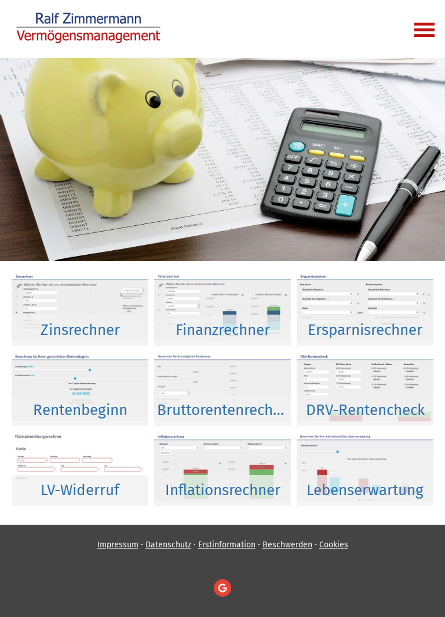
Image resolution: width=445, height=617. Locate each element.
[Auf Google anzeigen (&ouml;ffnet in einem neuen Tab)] (222, 588)
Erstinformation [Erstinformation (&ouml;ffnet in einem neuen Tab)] (227, 545)
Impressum (117, 545)
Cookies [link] (333, 545)
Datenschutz (168, 545)
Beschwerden (287, 545)
